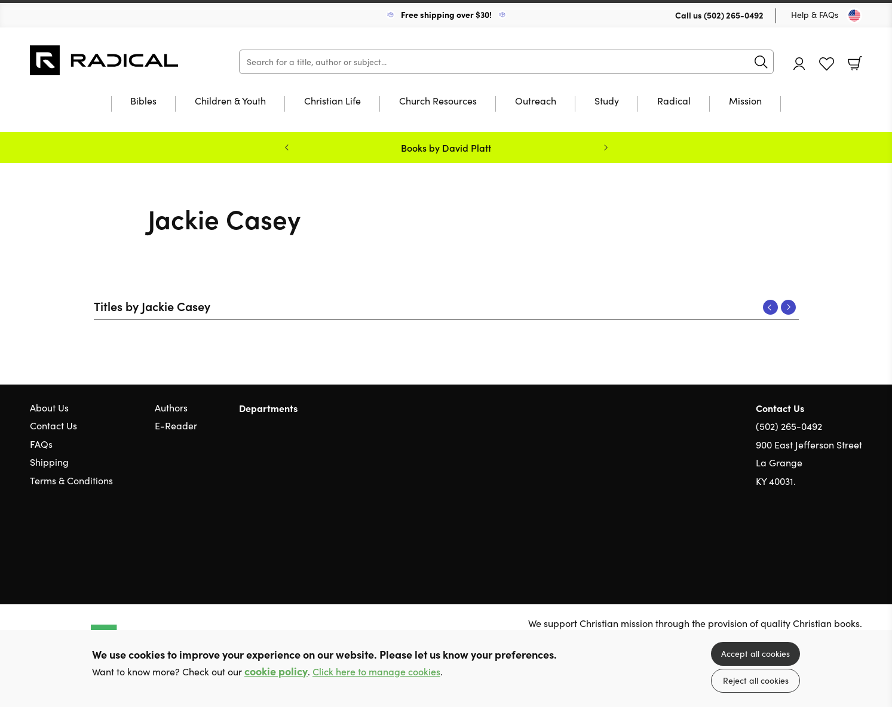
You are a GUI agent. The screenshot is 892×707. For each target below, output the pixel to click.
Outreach (535, 101)
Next (788, 307)
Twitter (813, 538)
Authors (171, 407)
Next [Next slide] (606, 147)
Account (799, 63)
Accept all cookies (755, 653)
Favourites (826, 64)
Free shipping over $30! (446, 14)
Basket (855, 63)
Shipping (49, 462)
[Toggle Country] (854, 15)
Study (606, 101)
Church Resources (438, 101)
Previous (770, 307)
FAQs (41, 444)
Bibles (143, 101)
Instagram (856, 538)
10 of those (104, 60)
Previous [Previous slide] (287, 147)
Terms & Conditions (71, 480)
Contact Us (53, 425)
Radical (674, 101)
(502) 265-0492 (734, 15)
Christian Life (332, 101)
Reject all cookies (756, 680)
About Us (49, 407)
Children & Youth (230, 101)
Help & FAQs (814, 14)
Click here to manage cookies (376, 671)
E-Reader (176, 425)
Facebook (835, 538)
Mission (745, 101)
